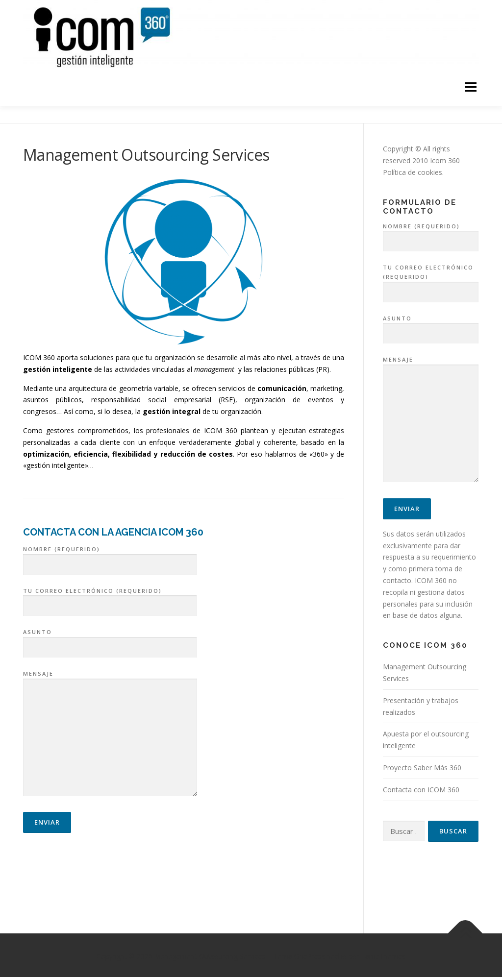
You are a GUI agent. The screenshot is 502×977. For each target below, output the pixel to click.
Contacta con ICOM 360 (421, 787)
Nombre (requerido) (110, 554)
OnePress (309, 953)
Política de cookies (412, 169)
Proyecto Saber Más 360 (422, 765)
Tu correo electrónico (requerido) (110, 596)
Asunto (110, 638)
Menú (470, 87)
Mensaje (110, 732)
